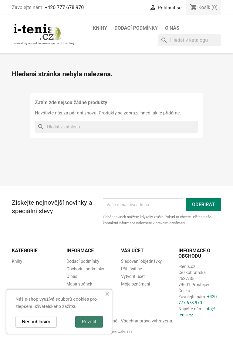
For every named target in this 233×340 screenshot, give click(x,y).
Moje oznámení (135, 284)
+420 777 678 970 (64, 7)
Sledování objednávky (141, 261)
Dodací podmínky (136, 28)
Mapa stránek (79, 284)
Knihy (100, 28)
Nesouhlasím (36, 322)
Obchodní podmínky (85, 268)
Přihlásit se (131, 268)
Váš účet (132, 250)
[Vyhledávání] (189, 40)
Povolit (89, 322)
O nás (172, 28)
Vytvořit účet (133, 276)
